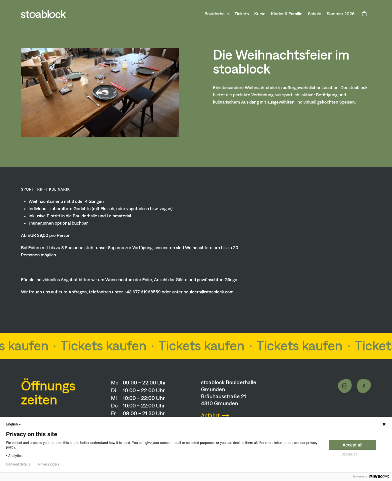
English (14, 424)
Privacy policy (49, 464)
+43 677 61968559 (142, 291)
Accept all (352, 444)
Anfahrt (210, 415)
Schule (314, 13)
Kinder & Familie (286, 13)
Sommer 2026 (341, 13)
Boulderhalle (216, 13)
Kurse (260, 13)
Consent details (18, 464)
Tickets (241, 13)
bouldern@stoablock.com (209, 291)
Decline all (349, 454)
